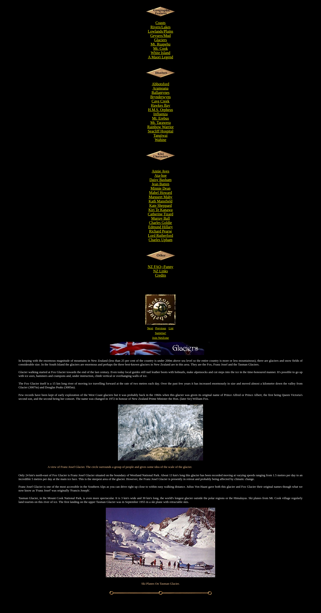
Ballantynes (160, 93)
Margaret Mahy (160, 197)
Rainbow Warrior (160, 127)
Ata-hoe (160, 175)
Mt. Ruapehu (160, 44)
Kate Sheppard (160, 205)
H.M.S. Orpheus (160, 110)
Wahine (160, 140)
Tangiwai (160, 135)
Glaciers (160, 40)
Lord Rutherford (160, 235)
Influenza (160, 114)
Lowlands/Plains (160, 31)
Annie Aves (160, 171)
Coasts (161, 23)
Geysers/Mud (160, 36)
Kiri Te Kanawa (160, 210)
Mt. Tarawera (160, 123)
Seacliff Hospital (160, 131)
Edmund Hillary (160, 227)
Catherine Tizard (160, 214)
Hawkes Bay (160, 105)
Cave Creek (160, 101)
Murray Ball (160, 218)
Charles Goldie (160, 223)
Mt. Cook (160, 48)
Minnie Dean (160, 188)
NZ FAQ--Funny (160, 267)
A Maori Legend (160, 57)
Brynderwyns (160, 97)
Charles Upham (160, 240)
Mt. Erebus (160, 118)
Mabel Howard (160, 193)
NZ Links (160, 271)
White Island (160, 53)
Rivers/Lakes (160, 27)
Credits (160, 275)
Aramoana (161, 88)
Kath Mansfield (160, 201)
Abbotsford (160, 84)
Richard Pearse (160, 231)
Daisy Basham (161, 180)
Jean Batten (160, 184)
